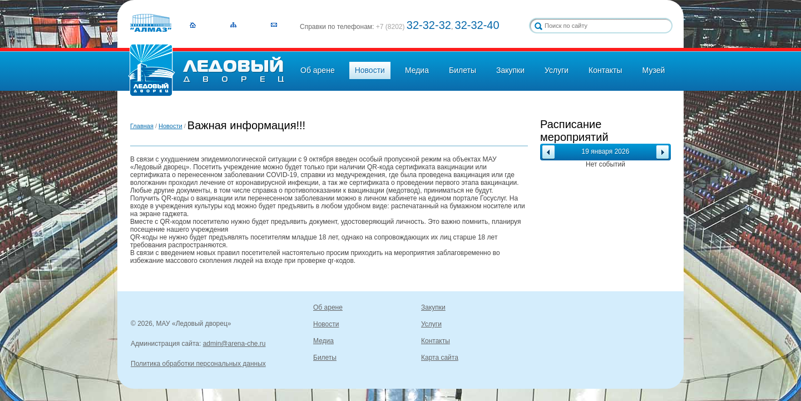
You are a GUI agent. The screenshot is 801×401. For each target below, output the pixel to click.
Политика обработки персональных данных (198, 364)
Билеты (462, 70)
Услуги (556, 70)
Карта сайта (439, 357)
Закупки (510, 70)
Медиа (417, 70)
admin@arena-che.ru (234, 344)
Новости (370, 70)
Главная (142, 126)
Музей (653, 70)
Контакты (605, 70)
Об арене (317, 70)
